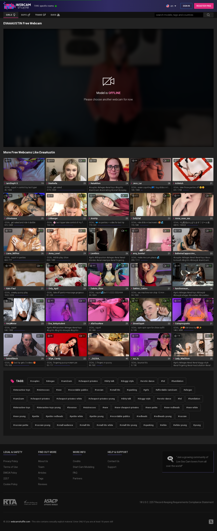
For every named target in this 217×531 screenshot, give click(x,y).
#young (197, 425)
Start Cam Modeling (83, 467)
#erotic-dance (147, 381)
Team (41, 467)
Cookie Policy (10, 484)
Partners (77, 478)
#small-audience (65, 425)
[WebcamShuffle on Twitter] (211, 521)
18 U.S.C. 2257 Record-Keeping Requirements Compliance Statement (177, 502)
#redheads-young (162, 416)
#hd (163, 381)
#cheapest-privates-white (69, 399)
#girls (146, 390)
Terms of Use (10, 467)
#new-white (192, 407)
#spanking (132, 390)
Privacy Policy (10, 461)
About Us (43, 461)
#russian (99, 390)
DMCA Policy (10, 473)
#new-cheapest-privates (127, 407)
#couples (35, 381)
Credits (77, 461)
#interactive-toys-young (49, 407)
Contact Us (113, 461)
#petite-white (76, 416)
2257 (6, 478)
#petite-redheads (54, 416)
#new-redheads (172, 407)
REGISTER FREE (203, 6)
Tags (40, 478)
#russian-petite (20, 425)
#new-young (19, 416)
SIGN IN (186, 6)
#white (163, 425)
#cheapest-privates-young (101, 399)
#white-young (180, 425)
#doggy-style (127, 381)
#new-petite (151, 407)
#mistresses (43, 390)
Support (112, 467)
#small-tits (115, 390)
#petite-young (96, 416)
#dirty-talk (109, 381)
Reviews (42, 484)
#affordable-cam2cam (166, 390)
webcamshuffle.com (20, 522)
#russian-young (42, 425)
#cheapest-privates (88, 381)
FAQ (75, 473)
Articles (42, 473)
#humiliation (177, 381)
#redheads (142, 416)
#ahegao (50, 381)
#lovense (72, 407)
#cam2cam (66, 381)
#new (59, 390)
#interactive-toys (21, 390)
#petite (35, 416)
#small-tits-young (128, 425)
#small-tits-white (105, 425)
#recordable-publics (78, 390)
